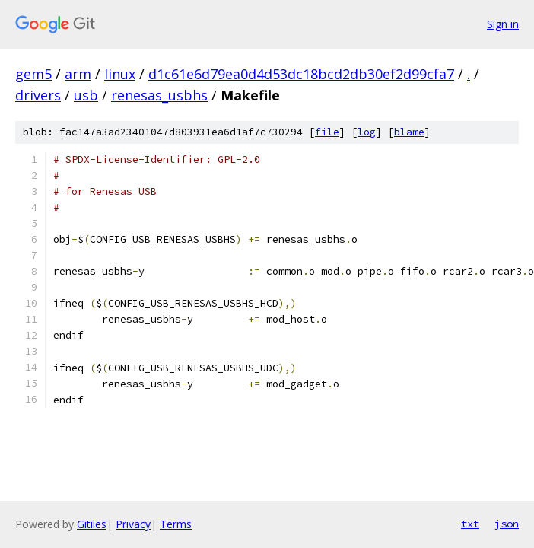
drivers (38, 95)
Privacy (133, 524)
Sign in (503, 24)
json (506, 523)
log (367, 132)
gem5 (33, 74)
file (327, 132)
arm (78, 74)
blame (409, 132)
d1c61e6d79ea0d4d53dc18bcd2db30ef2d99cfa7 (301, 74)
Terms (176, 524)
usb (86, 95)
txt (470, 523)
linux (119, 74)
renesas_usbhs (159, 95)
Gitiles (91, 524)
